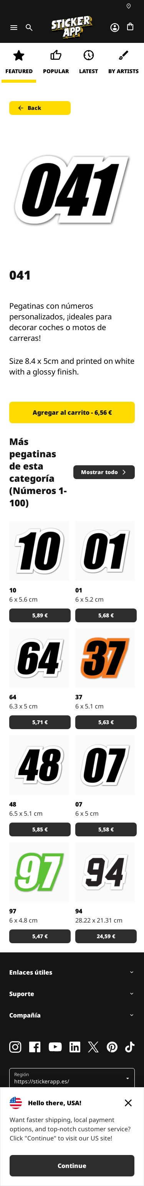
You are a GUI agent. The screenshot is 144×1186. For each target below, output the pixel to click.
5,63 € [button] (106, 722)
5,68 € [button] (106, 615)
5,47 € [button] (40, 936)
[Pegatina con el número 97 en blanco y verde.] (39, 872)
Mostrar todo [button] (104, 472)
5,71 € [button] (40, 722)
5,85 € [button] (40, 829)
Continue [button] (72, 1165)
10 (12, 590)
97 (12, 911)
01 (78, 590)
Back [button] (29, 108)
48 (12, 804)
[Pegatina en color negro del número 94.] (105, 872)
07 (78, 804)
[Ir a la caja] (130, 26)
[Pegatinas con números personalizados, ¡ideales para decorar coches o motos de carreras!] (39, 551)
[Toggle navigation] (13, 27)
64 (12, 697)
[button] (69, 1078)
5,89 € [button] (40, 615)
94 (78, 911)
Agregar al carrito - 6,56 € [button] (72, 412)
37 (78, 697)
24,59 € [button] (106, 936)
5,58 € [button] (106, 829)
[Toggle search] (27, 27)
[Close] (128, 1103)
